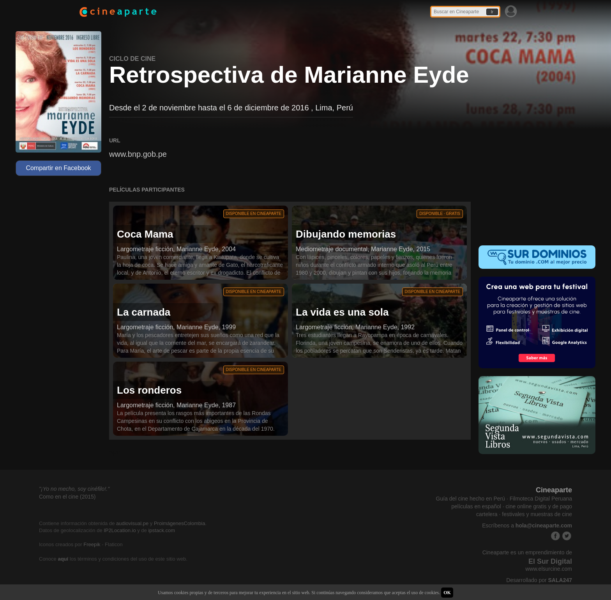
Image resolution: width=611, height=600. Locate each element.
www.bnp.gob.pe (138, 154)
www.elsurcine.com (548, 569)
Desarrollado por (539, 580)
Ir (492, 12)
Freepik (91, 544)
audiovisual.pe (132, 523)
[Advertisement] (537, 185)
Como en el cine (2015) (67, 496)
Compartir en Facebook (58, 168)
